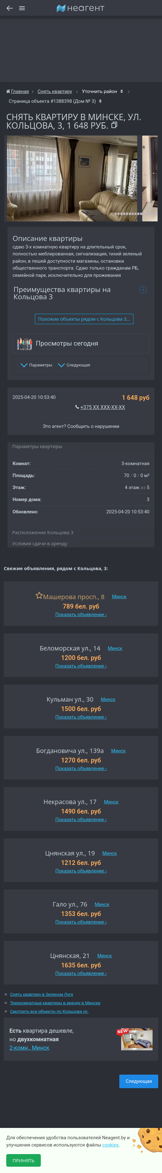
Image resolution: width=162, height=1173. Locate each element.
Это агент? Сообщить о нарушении (81, 426)
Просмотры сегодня (67, 343)
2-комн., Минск (29, 1047)
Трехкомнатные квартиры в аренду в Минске (55, 1003)
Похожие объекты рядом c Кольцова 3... (84, 319)
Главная (17, 91)
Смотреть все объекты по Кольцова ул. (49, 1011)
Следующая (139, 1081)
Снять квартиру (55, 91)
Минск (119, 596)
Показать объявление (80, 614)
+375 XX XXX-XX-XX (102, 407)
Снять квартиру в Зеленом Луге (41, 994)
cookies (110, 1145)
